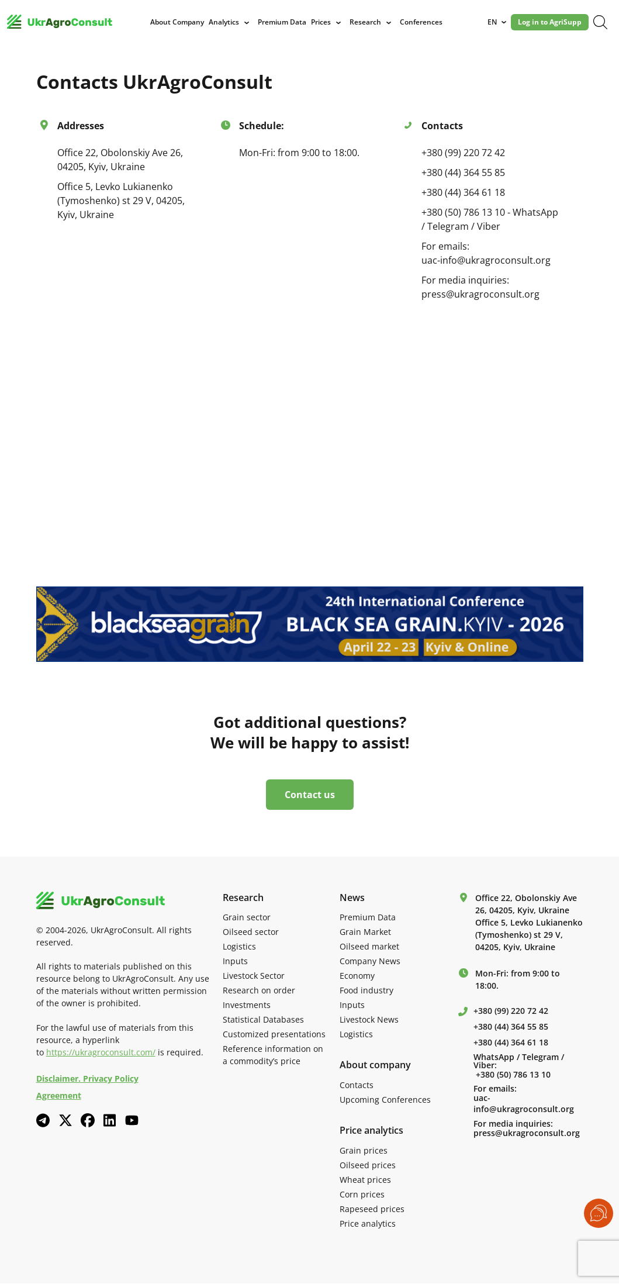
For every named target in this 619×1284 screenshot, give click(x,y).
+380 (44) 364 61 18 (463, 192)
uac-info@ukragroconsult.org (523, 1105)
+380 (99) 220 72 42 (463, 152)
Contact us (310, 795)
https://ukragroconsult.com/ (100, 1053)
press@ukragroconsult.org (526, 1134)
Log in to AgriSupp (552, 22)
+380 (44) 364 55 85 (463, 172)
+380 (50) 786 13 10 (513, 1075)
